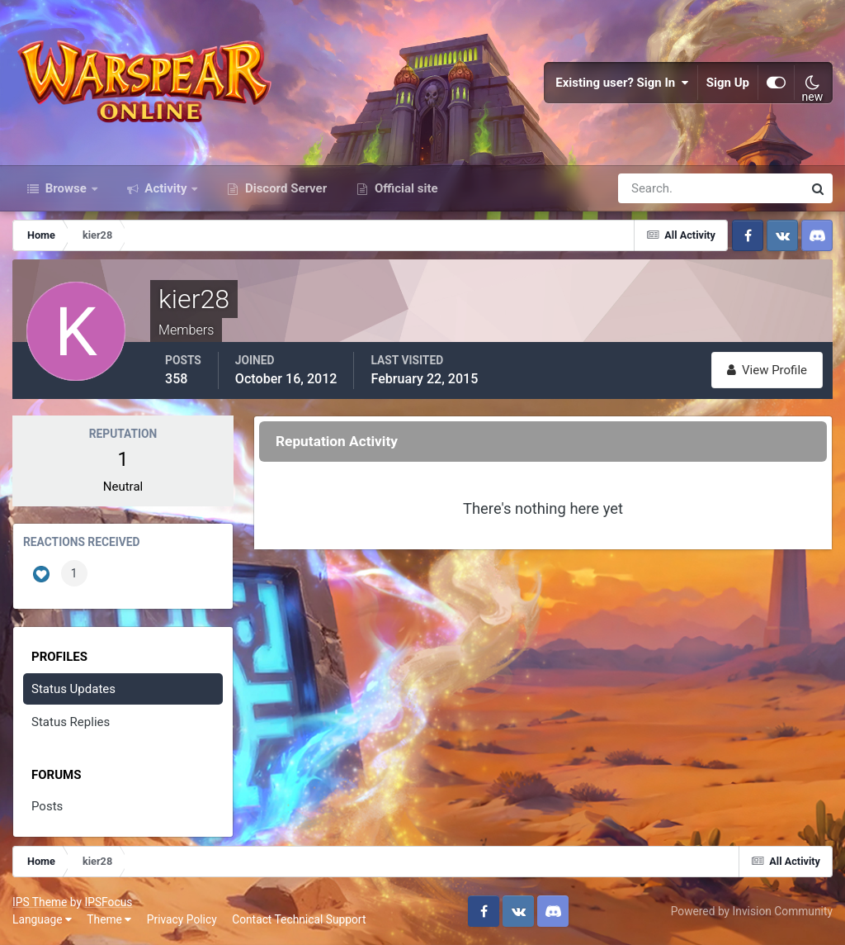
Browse (66, 188)
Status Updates (73, 688)
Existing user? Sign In (622, 82)
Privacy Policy (182, 919)
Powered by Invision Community (752, 911)
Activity (166, 188)
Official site (404, 188)
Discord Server (284, 188)
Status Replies (70, 722)
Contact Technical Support (299, 919)
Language (42, 919)
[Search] (653, 188)
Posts (47, 806)
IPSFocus (108, 902)
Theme (109, 919)
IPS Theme (39, 902)
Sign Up (727, 82)
